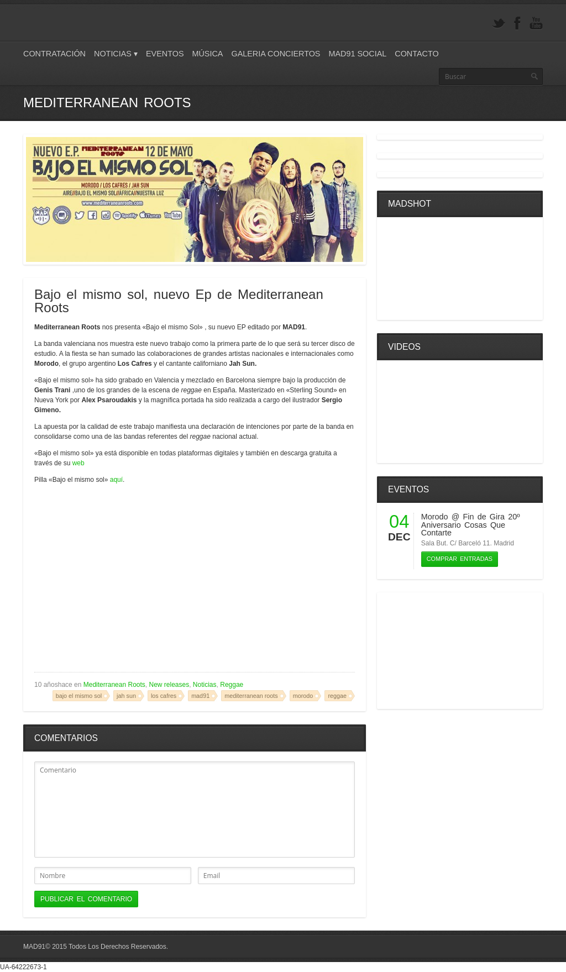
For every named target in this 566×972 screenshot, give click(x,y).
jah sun (126, 695)
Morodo (434, 516)
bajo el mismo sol (79, 695)
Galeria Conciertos (275, 53)
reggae (337, 695)
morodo (303, 695)
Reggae (231, 685)
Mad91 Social (357, 53)
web (78, 463)
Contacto (416, 53)
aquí (116, 480)
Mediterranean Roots (114, 685)
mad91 (200, 695)
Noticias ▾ (116, 53)
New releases (169, 685)
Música (207, 53)
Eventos (165, 53)
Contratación (54, 53)
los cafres (163, 695)
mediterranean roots (251, 695)
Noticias (205, 685)
